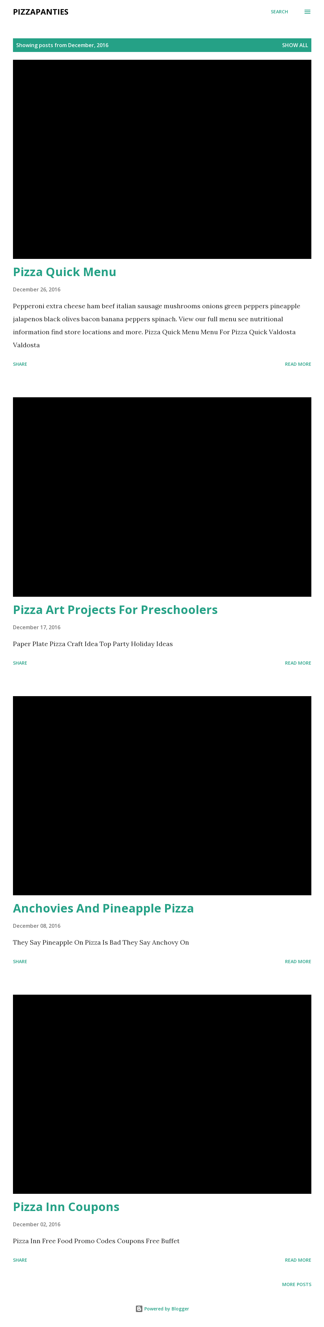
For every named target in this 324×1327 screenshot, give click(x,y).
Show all (295, 45)
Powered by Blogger (162, 1309)
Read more (298, 364)
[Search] (279, 12)
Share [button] (20, 364)
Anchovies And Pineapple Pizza (103, 908)
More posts (296, 1284)
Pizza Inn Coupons (66, 1207)
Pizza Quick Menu (64, 272)
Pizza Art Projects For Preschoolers (115, 610)
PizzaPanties (40, 11)
